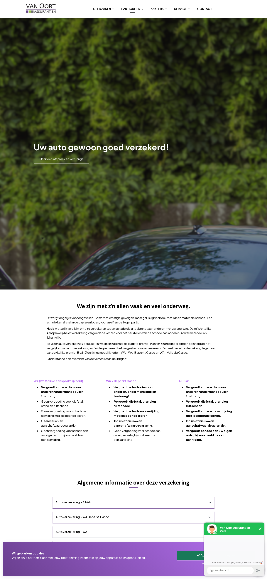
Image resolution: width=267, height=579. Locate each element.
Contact (204, 9)
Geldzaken (103, 9)
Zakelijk (159, 9)
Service (182, 9)
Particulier (132, 9)
